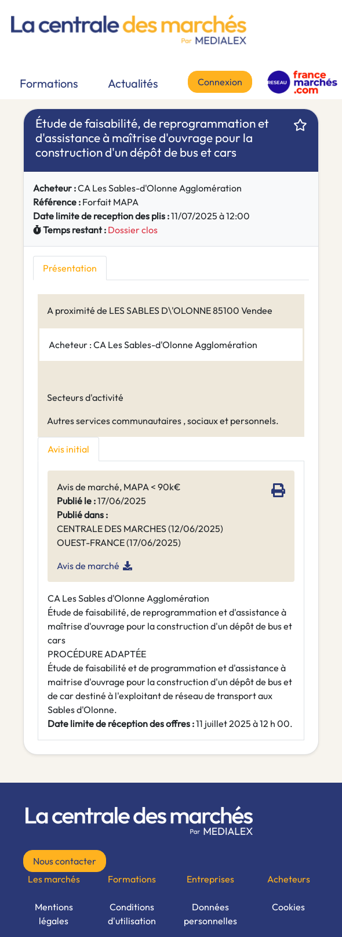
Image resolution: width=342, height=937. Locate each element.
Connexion (220, 82)
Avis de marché (88, 565)
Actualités (133, 83)
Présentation (70, 268)
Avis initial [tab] (68, 449)
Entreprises (210, 879)
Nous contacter (64, 861)
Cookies (288, 907)
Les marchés (54, 879)
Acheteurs (288, 879)
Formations (49, 83)
